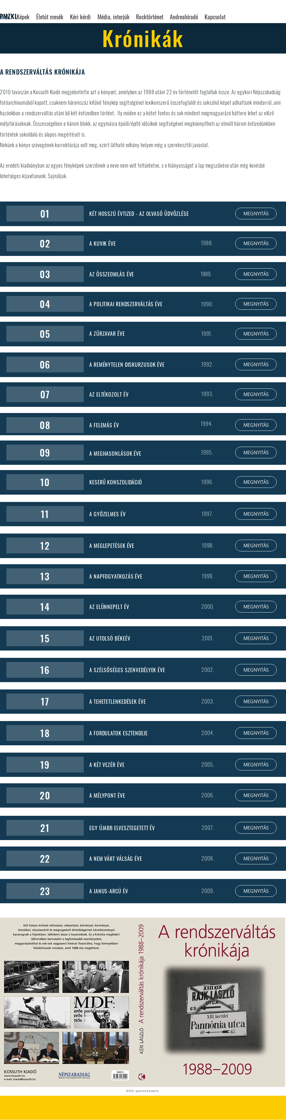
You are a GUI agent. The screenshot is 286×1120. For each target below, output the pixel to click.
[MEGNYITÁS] (256, 213)
